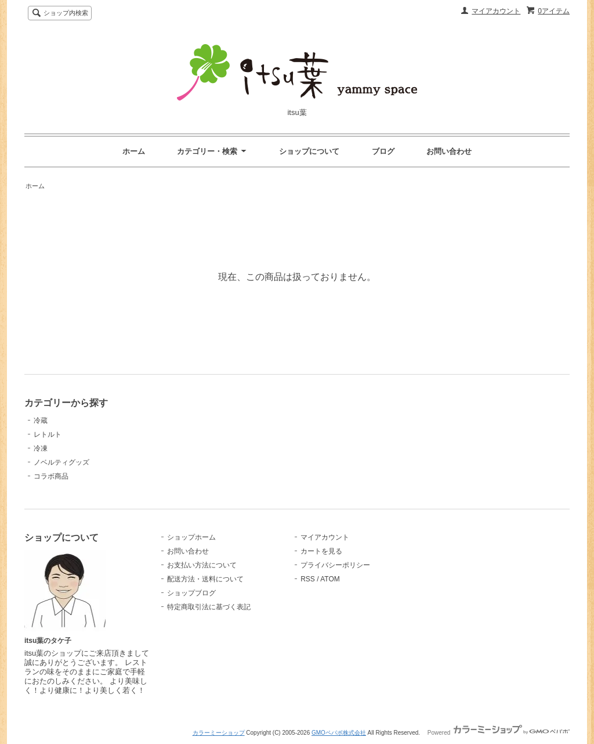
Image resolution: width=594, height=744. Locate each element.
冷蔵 (41, 420)
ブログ (383, 151)
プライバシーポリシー (335, 565)
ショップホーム (191, 537)
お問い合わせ (449, 151)
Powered (499, 732)
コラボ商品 (51, 476)
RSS (307, 579)
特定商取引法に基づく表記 (209, 607)
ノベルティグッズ (61, 462)
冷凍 (41, 448)
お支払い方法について (202, 565)
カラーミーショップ (219, 732)
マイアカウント (496, 11)
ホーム (133, 151)
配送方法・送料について (205, 579)
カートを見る (321, 551)
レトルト (47, 434)
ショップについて (309, 151)
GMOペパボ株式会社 (339, 732)
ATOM (330, 579)
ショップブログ (191, 593)
